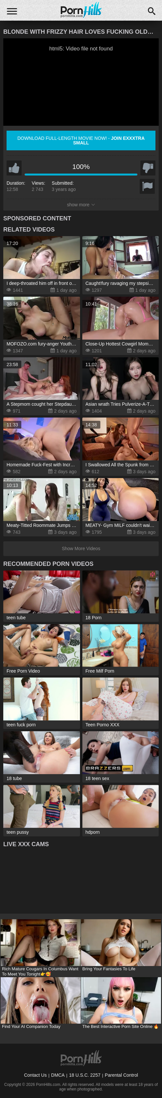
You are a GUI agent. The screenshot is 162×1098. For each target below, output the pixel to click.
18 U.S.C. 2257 (84, 1075)
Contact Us (35, 1075)
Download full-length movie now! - (81, 140)
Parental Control (121, 1075)
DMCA (58, 1075)
